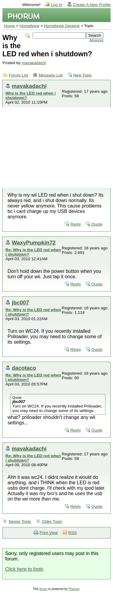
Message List (51, 75)
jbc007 (20, 302)
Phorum (73, 589)
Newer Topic (20, 521)
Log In (56, 4)
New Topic (82, 75)
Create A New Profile (92, 4)
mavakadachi (34, 63)
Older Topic (52, 521)
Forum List (18, 75)
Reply (75, 224)
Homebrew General (62, 25)
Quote (96, 224)
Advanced (96, 40)
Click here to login (24, 569)
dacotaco (24, 368)
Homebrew (29, 25)
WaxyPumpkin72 (33, 242)
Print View (48, 532)
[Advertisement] (56, 147)
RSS (72, 532)
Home (9, 25)
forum (43, 589)
